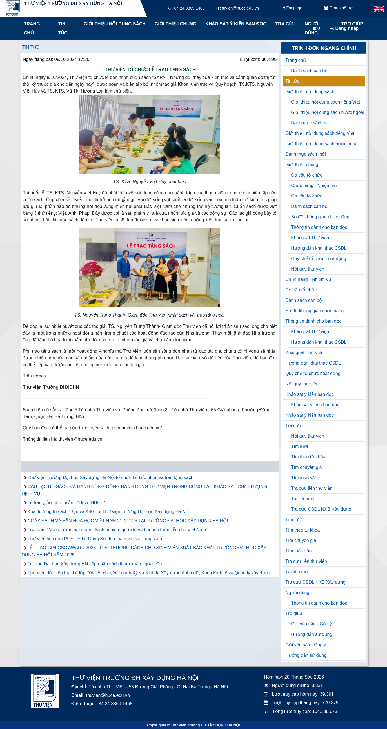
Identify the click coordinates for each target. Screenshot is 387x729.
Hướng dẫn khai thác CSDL (318, 248)
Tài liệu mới (302, 498)
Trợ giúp (293, 613)
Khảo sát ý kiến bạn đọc (234, 23)
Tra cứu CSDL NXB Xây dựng (321, 509)
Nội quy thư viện (307, 269)
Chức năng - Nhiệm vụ (314, 185)
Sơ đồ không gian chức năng (320, 216)
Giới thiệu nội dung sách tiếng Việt (325, 102)
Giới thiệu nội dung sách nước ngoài (327, 112)
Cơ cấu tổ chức (306, 175)
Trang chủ (32, 28)
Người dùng (297, 592)
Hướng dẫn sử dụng (311, 634)
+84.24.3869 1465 (186, 8)
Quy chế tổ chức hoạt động (318, 258)
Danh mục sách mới (311, 122)
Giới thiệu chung (175, 23)
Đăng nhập (344, 28)
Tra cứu (285, 23)
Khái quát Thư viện (310, 237)
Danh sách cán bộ (309, 70)
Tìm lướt (299, 446)
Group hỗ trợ (338, 8)
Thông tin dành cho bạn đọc (319, 227)
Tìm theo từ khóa (308, 456)
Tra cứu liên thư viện (312, 488)
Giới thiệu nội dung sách (113, 23)
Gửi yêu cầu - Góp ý (311, 624)
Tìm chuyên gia (306, 467)
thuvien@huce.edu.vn (237, 8)
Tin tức (63, 28)
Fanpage (293, 8)
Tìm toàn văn (304, 477)
